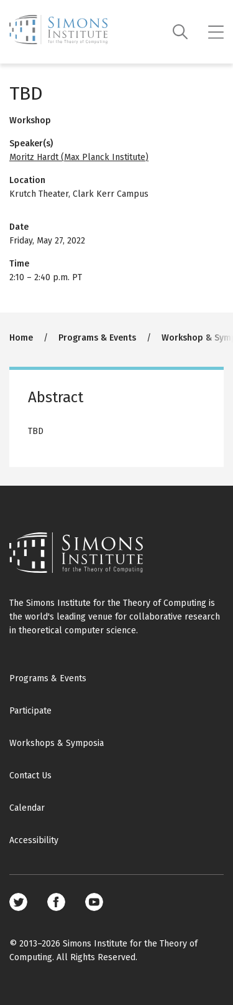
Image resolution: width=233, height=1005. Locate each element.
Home (21, 338)
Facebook (56, 902)
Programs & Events (97, 338)
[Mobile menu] (216, 32)
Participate (30, 710)
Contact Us (30, 775)
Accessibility (33, 840)
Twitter (18, 902)
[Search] (180, 32)
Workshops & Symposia (56, 743)
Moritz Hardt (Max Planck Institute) (78, 157)
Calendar (27, 808)
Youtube (94, 902)
